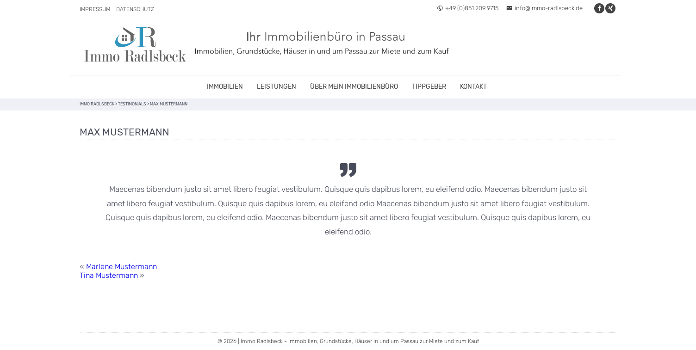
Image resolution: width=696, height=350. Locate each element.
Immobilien (225, 87)
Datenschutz (135, 9)
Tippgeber (429, 87)
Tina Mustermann (109, 275)
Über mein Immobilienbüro (354, 87)
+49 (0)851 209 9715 (467, 8)
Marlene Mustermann (121, 266)
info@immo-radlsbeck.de (544, 8)
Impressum (95, 9)
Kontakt (473, 87)
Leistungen (276, 87)
